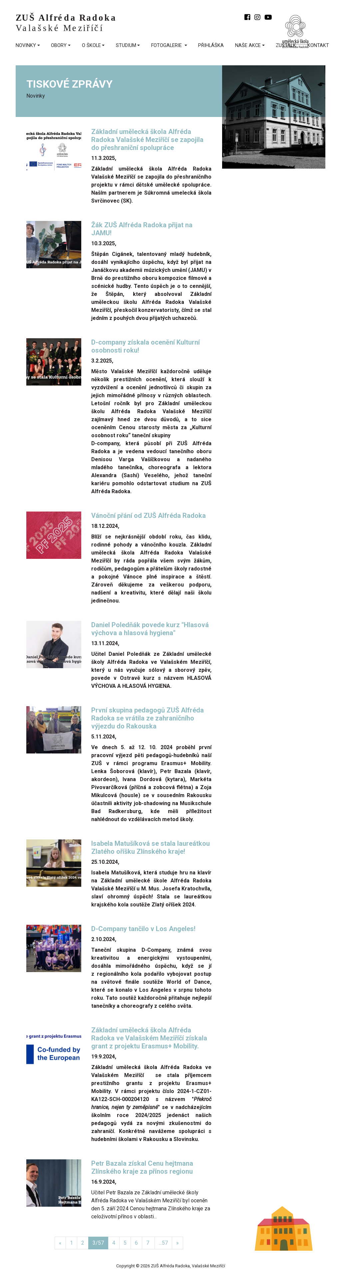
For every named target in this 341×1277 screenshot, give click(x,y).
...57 (163, 1243)
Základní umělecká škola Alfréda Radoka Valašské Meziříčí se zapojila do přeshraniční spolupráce (147, 140)
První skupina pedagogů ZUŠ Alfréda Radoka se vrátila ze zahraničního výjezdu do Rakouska (147, 718)
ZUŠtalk (286, 45)
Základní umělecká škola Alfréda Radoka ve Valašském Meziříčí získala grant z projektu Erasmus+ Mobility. (149, 1038)
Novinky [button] (26, 45)
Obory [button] (59, 45)
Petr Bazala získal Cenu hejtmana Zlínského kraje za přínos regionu (142, 1167)
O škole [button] (91, 45)
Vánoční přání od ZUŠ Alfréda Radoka (149, 516)
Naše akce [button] (248, 45)
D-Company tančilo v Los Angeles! (144, 929)
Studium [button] (126, 45)
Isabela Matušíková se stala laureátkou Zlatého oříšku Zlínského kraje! (150, 847)
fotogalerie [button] (167, 45)
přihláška (211, 45)
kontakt (318, 45)
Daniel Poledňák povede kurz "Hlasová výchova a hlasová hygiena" (150, 629)
